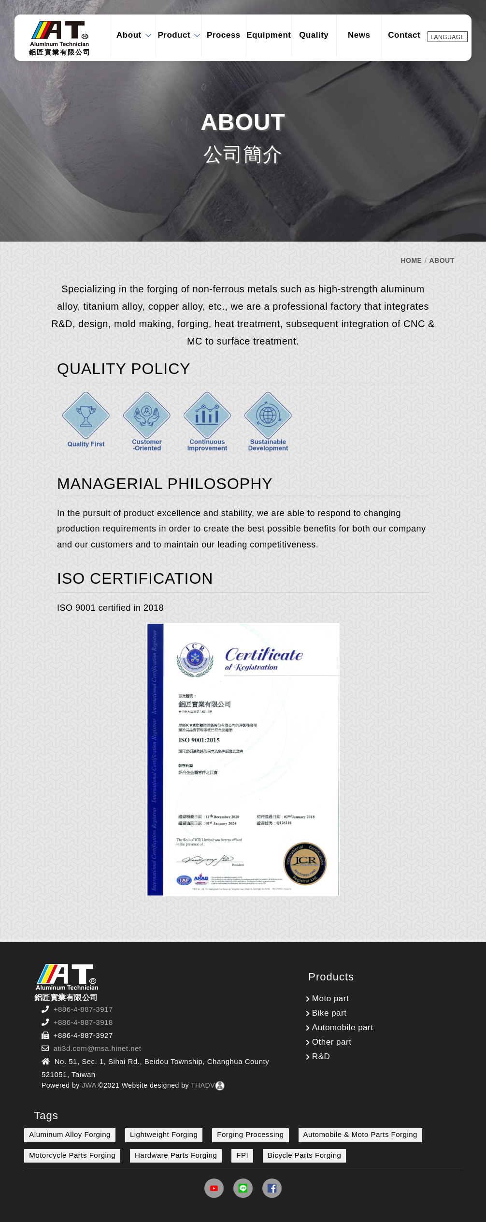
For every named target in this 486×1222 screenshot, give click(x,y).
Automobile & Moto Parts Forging (360, 1134)
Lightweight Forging (164, 1134)
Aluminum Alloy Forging (70, 1134)
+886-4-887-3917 (83, 1009)
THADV (203, 1085)
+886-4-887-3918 (83, 1022)
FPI (242, 1155)
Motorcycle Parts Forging (72, 1155)
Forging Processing (250, 1134)
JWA (88, 1085)
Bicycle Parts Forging (304, 1155)
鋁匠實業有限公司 (60, 37)
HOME (411, 260)
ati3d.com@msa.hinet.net (98, 1048)
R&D (321, 1056)
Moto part (330, 998)
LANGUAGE (447, 37)
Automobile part (342, 1027)
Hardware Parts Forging (176, 1155)
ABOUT (441, 260)
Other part (332, 1042)
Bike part (329, 1013)
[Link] (214, 1190)
